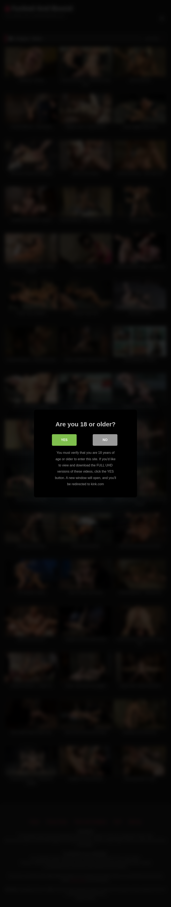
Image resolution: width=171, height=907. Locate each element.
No (105, 440)
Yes (64, 440)
